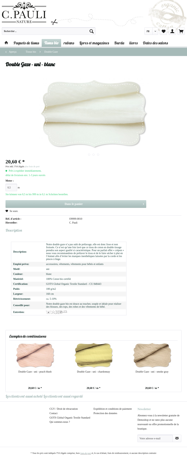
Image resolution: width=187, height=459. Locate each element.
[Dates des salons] (155, 43)
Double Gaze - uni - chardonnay (93, 371)
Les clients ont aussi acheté (24, 396)
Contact (54, 413)
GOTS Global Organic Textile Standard (70, 417)
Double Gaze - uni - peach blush (35, 371)
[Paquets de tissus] (26, 43)
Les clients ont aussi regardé (63, 396)
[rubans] (69, 43)
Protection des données (105, 413)
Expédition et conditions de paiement (113, 408)
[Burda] (119, 43)
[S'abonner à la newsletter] (177, 438)
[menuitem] (48, 32)
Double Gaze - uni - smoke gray (152, 371)
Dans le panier (104, 203)
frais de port (85, 453)
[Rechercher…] (48, 31)
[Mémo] (163, 31)
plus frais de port (32, 166)
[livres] (133, 43)
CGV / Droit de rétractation (64, 408)
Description (14, 230)
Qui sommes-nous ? (60, 422)
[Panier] (181, 31)
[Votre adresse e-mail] (155, 438)
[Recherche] (91, 31)
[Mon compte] (172, 31)
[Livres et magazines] (94, 43)
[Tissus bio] (51, 43)
